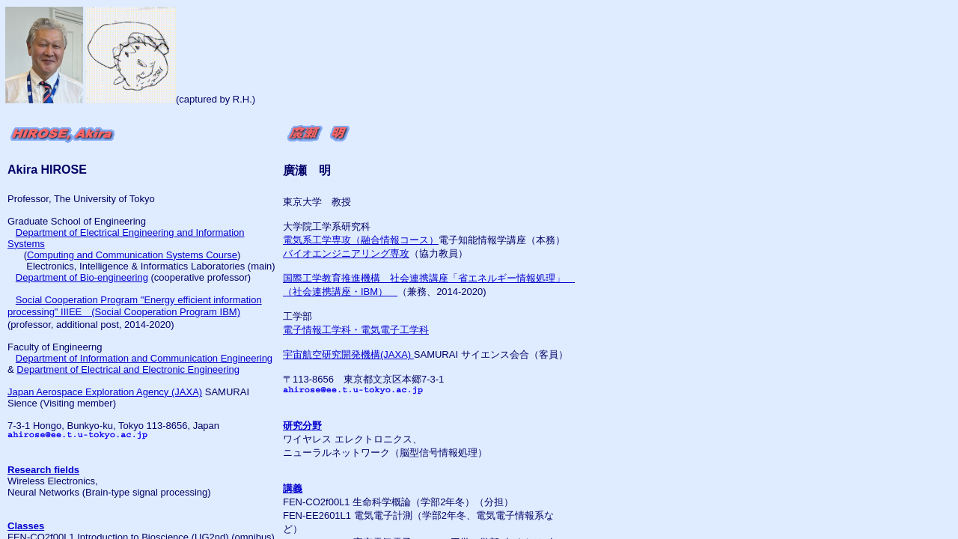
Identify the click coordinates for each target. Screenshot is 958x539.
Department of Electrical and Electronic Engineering (128, 369)
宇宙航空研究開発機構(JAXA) (348, 354)
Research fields (43, 469)
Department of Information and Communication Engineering (144, 358)
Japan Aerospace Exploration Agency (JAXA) (104, 392)
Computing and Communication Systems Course (132, 255)
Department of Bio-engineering (82, 277)
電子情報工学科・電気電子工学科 (356, 329)
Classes (25, 526)
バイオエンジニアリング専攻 (346, 253)
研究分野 (302, 425)
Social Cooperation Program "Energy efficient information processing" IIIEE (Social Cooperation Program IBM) (134, 305)
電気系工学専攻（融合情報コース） (361, 240)
